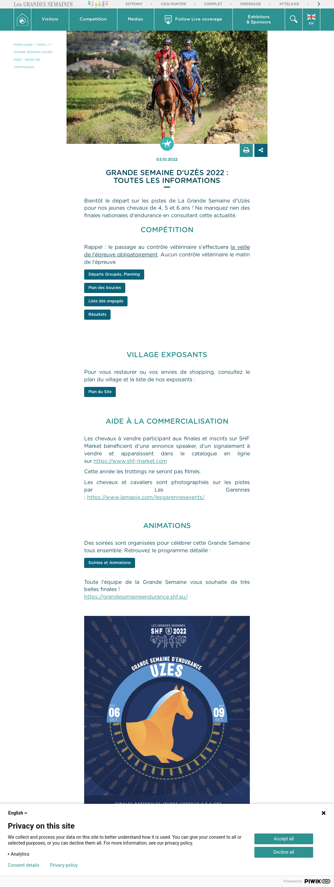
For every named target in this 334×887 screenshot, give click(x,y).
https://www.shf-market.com (130, 461)
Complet (213, 4)
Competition (93, 19)
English (18, 813)
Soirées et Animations (109, 563)
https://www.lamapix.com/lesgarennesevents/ (146, 497)
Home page (23, 44)
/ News (40, 44)
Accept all (284, 838)
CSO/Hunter (173, 4)
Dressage (250, 4)
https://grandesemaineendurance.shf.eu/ (136, 597)
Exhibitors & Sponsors (259, 19)
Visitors (50, 19)
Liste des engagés (105, 301)
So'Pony (134, 4)
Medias (135, 19)
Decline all (283, 852)
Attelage (289, 4)
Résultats (97, 314)
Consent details (23, 865)
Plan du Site (100, 392)
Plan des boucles (104, 288)
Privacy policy (64, 865)
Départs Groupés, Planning (114, 274)
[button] (50, 19)
